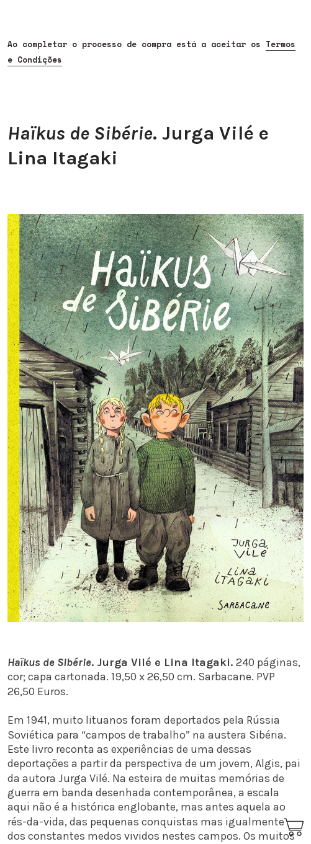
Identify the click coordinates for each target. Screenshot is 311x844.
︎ (294, 828)
